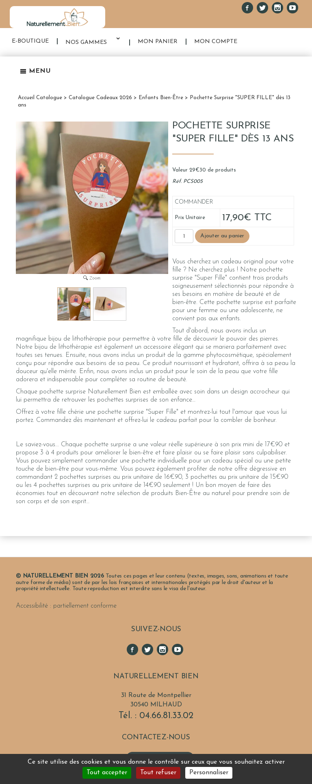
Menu (35, 71)
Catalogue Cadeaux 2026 (100, 97)
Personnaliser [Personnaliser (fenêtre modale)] (208, 772)
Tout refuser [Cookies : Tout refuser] (158, 772)
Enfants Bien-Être (161, 97)
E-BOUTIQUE (30, 41)
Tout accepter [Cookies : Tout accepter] (107, 772)
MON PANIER (158, 42)
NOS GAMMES (86, 42)
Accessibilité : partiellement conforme (66, 606)
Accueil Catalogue (40, 97)
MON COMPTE (215, 42)
